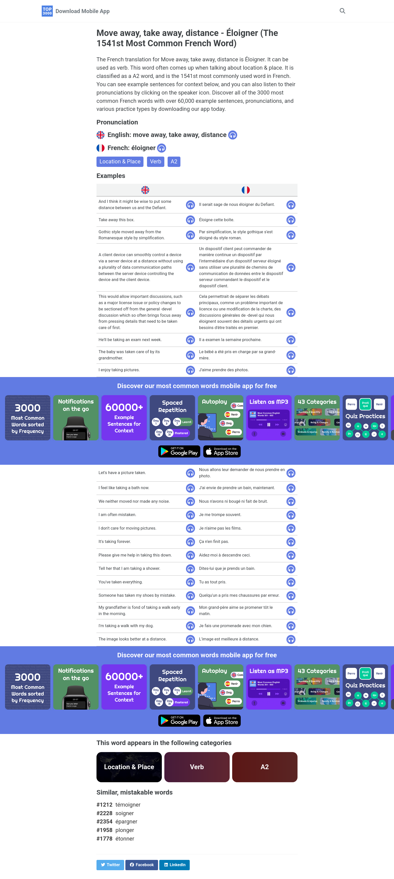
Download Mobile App (83, 11)
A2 (174, 162)
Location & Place (120, 162)
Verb (156, 162)
